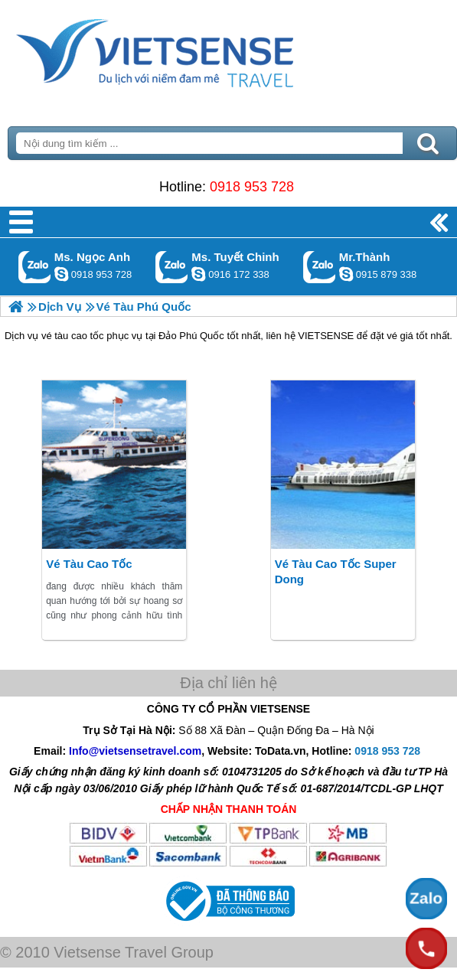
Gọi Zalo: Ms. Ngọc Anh (35, 267)
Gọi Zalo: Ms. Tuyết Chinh (172, 267)
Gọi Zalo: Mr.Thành (319, 267)
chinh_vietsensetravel (198, 274)
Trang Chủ (193, 50)
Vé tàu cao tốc (89, 563)
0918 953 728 (252, 186)
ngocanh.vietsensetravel (61, 274)
